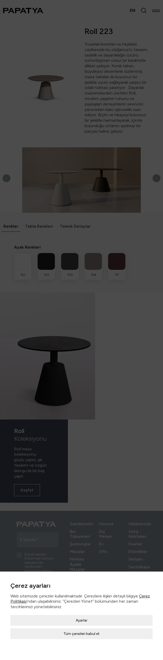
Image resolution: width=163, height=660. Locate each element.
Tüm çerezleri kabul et (81, 621)
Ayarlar (82, 608)
